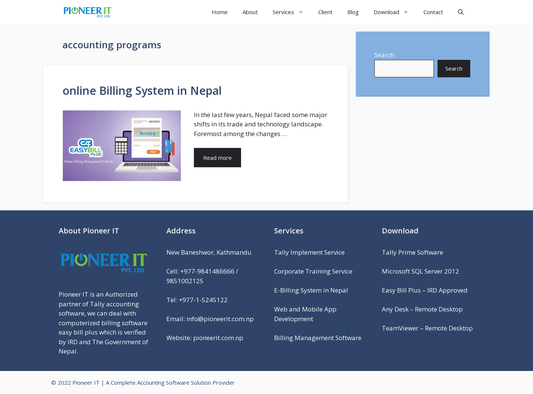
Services (292, 12)
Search (384, 55)
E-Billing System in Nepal (311, 290)
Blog (353, 12)
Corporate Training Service (313, 271)
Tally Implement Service (309, 252)
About (250, 12)
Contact (433, 12)
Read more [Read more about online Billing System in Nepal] (217, 157)
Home (220, 12)
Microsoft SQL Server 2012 (420, 271)
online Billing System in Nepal (142, 90)
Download (395, 12)
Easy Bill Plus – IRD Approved (425, 290)
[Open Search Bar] (461, 12)
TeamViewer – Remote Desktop (427, 328)
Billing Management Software (317, 337)
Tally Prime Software (412, 252)
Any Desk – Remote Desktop (422, 309)
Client (325, 12)
